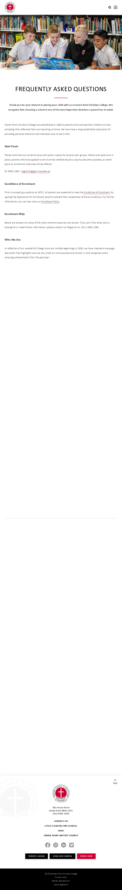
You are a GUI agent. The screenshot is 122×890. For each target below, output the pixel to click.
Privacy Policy (61, 877)
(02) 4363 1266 (61, 813)
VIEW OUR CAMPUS (62, 856)
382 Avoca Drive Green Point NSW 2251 (61, 809)
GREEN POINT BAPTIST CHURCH (61, 835)
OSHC (61, 830)
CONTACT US (61, 821)
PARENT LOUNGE (37, 856)
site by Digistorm (61, 884)
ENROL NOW (86, 856)
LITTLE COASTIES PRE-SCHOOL (61, 826)
